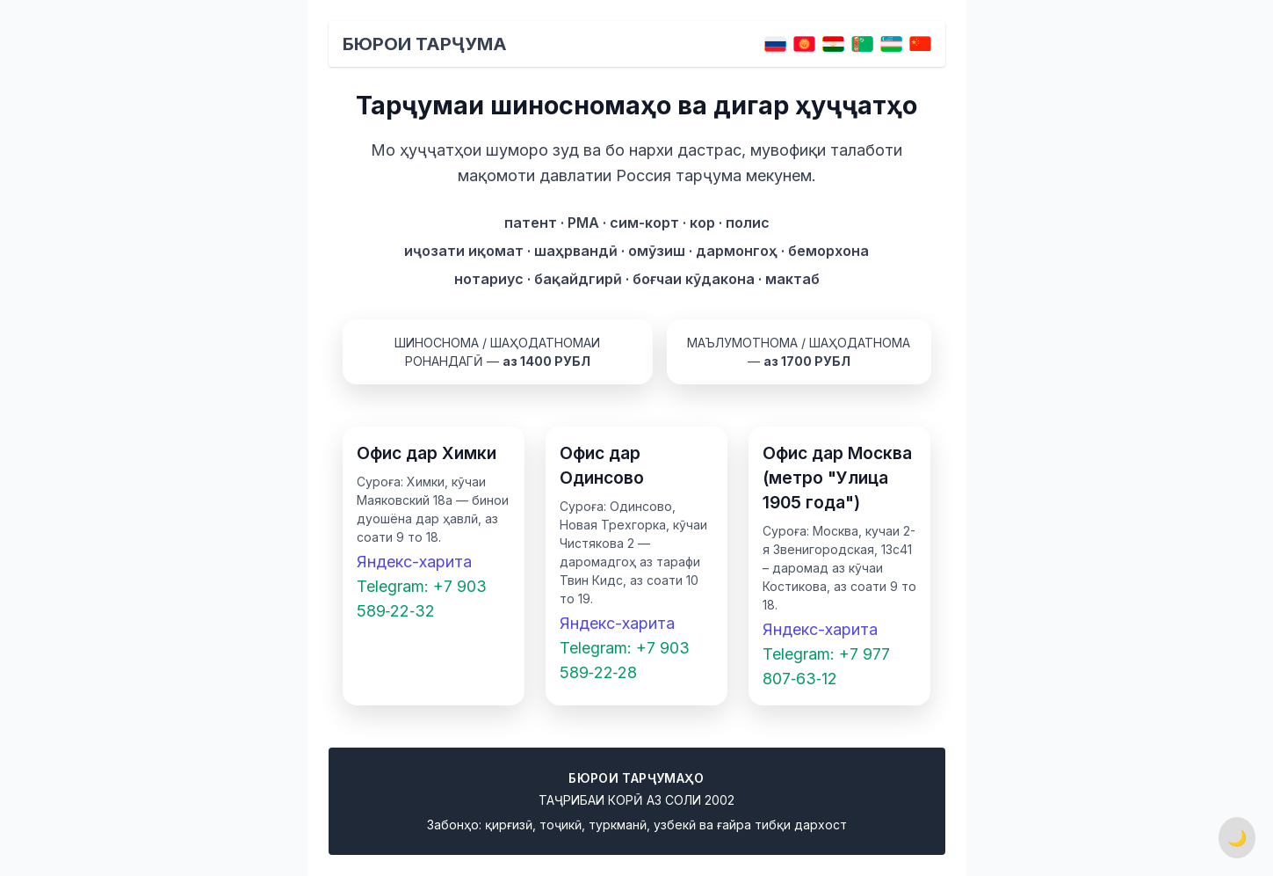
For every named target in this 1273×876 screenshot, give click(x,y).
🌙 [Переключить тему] (1237, 838)
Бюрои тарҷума (425, 44)
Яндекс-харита (414, 561)
